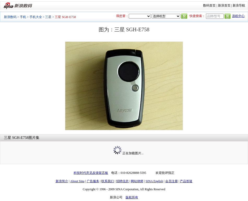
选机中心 (238, 16)
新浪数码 (10, 17)
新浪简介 (62, 181)
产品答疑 (186, 181)
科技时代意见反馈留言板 (91, 173)
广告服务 (93, 181)
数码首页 (209, 5)
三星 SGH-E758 (16, 138)
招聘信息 (122, 181)
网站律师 (137, 181)
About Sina (77, 181)
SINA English (154, 181)
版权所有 (132, 197)
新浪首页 (224, 5)
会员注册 (171, 181)
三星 (48, 17)
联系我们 (107, 181)
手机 (23, 17)
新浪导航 (239, 5)
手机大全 (35, 17)
